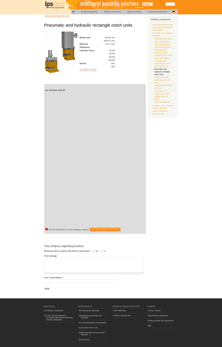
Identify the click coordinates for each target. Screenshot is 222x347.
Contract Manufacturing (157, 12)
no (105, 251)
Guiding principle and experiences (161, 321)
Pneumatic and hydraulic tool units (57, 16)
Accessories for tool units (88, 328)
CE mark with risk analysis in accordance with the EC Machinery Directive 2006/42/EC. (58, 318)
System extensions (160, 111)
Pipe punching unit (162, 102)
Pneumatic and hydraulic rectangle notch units (162, 71)
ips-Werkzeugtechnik (88, 12)
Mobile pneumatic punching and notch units (162, 80)
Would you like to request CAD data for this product (67, 251)
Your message (50, 256)
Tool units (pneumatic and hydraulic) (92, 323)
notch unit (92, 70)
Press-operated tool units (163, 25)
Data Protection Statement (158, 316)
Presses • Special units (122, 316)
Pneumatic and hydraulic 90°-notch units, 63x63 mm (162, 63)
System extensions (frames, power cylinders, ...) (92, 334)
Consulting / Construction (53, 311)
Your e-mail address (53, 278)
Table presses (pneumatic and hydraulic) (90, 317)
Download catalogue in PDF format (105, 230)
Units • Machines (119, 311)
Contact (146, 4)
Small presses (158, 114)
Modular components (112, 12)
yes (97, 251)
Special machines (133, 12)
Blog (149, 326)
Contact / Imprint (154, 311)
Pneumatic (84, 70)
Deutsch (174, 12)
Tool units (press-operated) (89, 311)
